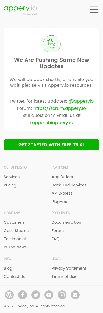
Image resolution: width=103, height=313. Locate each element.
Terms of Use (64, 276)
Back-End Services (69, 185)
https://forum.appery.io (60, 108)
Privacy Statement (69, 268)
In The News (15, 247)
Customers (14, 222)
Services (12, 177)
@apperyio (81, 101)
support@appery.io (51, 122)
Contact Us (14, 276)
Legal (56, 259)
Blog (8, 268)
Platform (60, 167)
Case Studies (16, 231)
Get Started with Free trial (51, 144)
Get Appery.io (15, 167)
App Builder (62, 177)
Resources (61, 213)
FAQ (55, 239)
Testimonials (15, 239)
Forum (58, 231)
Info (7, 259)
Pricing (10, 185)
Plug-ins (59, 202)
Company (12, 213)
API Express (62, 193)
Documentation (66, 222)
